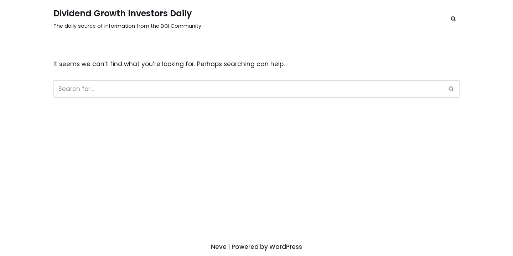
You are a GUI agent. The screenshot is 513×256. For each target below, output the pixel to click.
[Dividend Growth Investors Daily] (127, 18)
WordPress (285, 246)
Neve (219, 246)
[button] (453, 18)
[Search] (248, 89)
